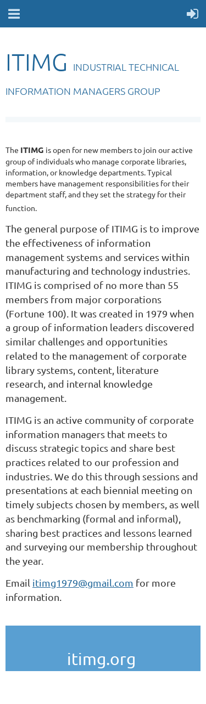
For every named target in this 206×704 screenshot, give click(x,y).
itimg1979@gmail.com (82, 582)
